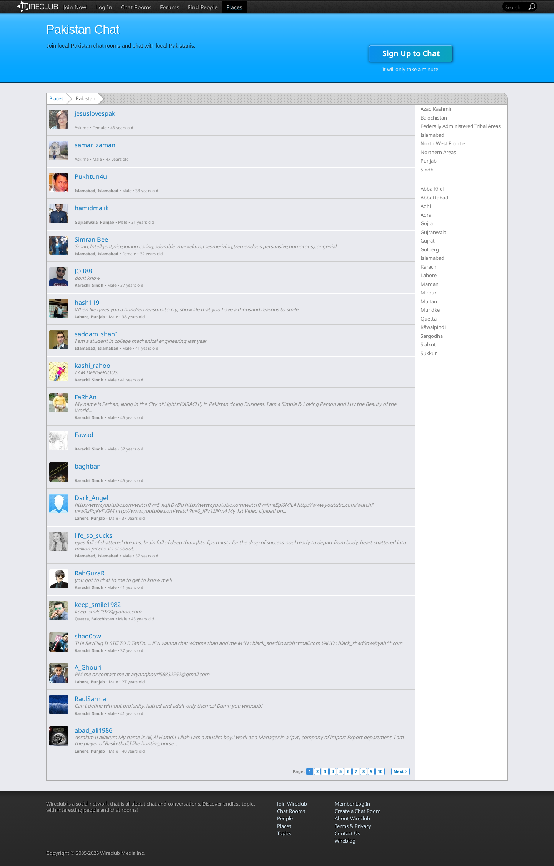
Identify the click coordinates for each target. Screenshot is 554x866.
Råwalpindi (433, 327)
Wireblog (345, 841)
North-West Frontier (444, 143)
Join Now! (75, 7)
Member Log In (352, 804)
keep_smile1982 (98, 604)
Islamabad (85, 190)
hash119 (87, 302)
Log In (104, 7)
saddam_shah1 (96, 334)
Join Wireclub (292, 804)
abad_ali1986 (93, 730)
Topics (284, 833)
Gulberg (430, 249)
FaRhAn (86, 397)
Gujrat (428, 240)
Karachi (82, 285)
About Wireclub (352, 818)
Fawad (84, 435)
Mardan (430, 284)
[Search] (515, 7)
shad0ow (88, 636)
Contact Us (347, 833)
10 (380, 771)
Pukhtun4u (91, 176)
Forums (169, 7)
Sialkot (428, 344)
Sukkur (429, 353)
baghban (88, 466)
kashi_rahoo (92, 365)
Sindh (97, 285)
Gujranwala (86, 222)
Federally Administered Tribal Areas (461, 126)
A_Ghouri (88, 667)
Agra (426, 214)
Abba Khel (432, 188)
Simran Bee (91, 239)
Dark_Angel (91, 498)
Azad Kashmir (436, 108)
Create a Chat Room (357, 811)
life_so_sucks (93, 535)
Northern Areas (438, 152)
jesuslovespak (95, 113)
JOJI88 (83, 271)
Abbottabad (434, 197)
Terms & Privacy (353, 826)
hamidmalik (92, 208)
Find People (203, 7)
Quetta (82, 619)
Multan (429, 301)
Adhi (426, 206)
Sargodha (432, 335)
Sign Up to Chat (411, 53)
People (285, 818)
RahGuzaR (90, 573)
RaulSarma (90, 699)
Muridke (430, 309)
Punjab (107, 222)
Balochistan (102, 619)
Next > (400, 771)
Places (234, 7)
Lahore (81, 316)
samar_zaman (95, 145)
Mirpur (428, 292)
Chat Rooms (136, 7)
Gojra (427, 223)
